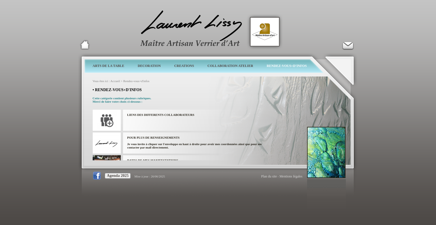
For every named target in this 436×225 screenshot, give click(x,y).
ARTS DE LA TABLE (108, 66)
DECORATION (149, 66)
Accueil (115, 81)
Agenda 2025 (117, 176)
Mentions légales (291, 176)
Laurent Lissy (85, 44)
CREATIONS (184, 66)
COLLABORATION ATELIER (230, 66)
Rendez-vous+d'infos (136, 81)
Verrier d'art (347, 44)
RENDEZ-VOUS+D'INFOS (287, 66)
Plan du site (269, 176)
